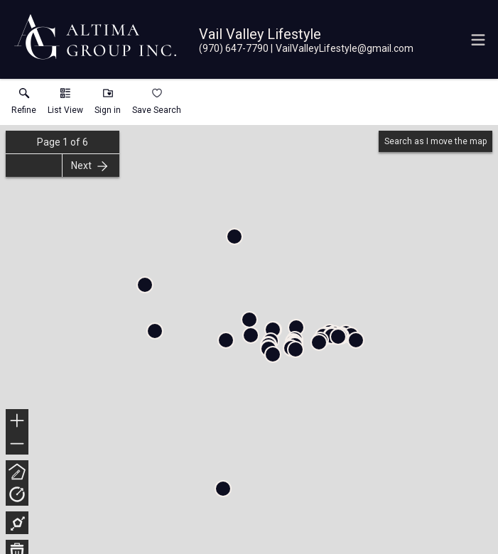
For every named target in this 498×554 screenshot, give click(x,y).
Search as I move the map (435, 141)
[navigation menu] (478, 39)
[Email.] (342, 48)
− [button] (17, 444)
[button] (65, 104)
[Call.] (234, 48)
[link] (23, 104)
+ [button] (17, 422)
